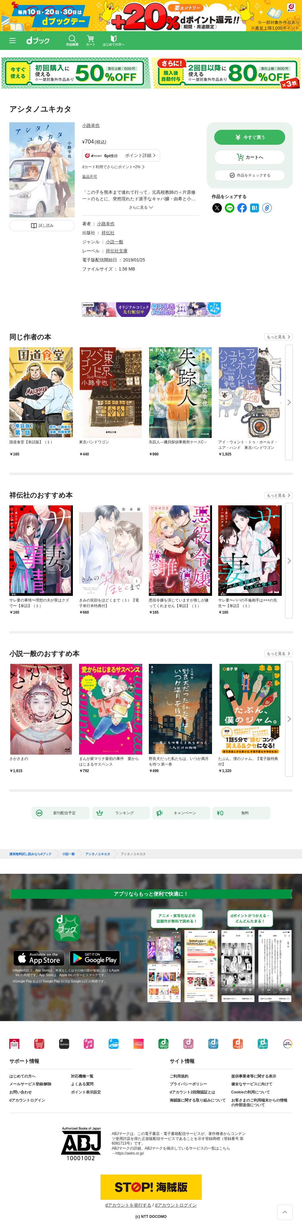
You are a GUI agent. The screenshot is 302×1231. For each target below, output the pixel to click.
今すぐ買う (254, 137)
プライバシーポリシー (188, 1084)
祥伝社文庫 (117, 250)
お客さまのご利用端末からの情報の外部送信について (259, 1102)
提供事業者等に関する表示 (253, 1076)
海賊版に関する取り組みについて (198, 1100)
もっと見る (276, 337)
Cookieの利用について (250, 1092)
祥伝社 (108, 232)
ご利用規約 (179, 1076)
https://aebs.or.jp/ (130, 1153)
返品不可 (89, 176)
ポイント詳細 (138, 155)
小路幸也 (91, 125)
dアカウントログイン (27, 1100)
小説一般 (114, 241)
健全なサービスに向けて (251, 1084)
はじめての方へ (22, 1076)
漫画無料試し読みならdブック (30, 854)
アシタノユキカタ (97, 854)
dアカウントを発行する (128, 1205)
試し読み (46, 225)
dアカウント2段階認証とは (192, 1092)
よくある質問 (82, 1084)
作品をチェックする (254, 175)
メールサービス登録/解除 (30, 1084)
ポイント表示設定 (86, 1092)
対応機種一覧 (82, 1076)
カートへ (254, 157)
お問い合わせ (20, 1092)
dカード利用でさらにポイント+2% (111, 167)
